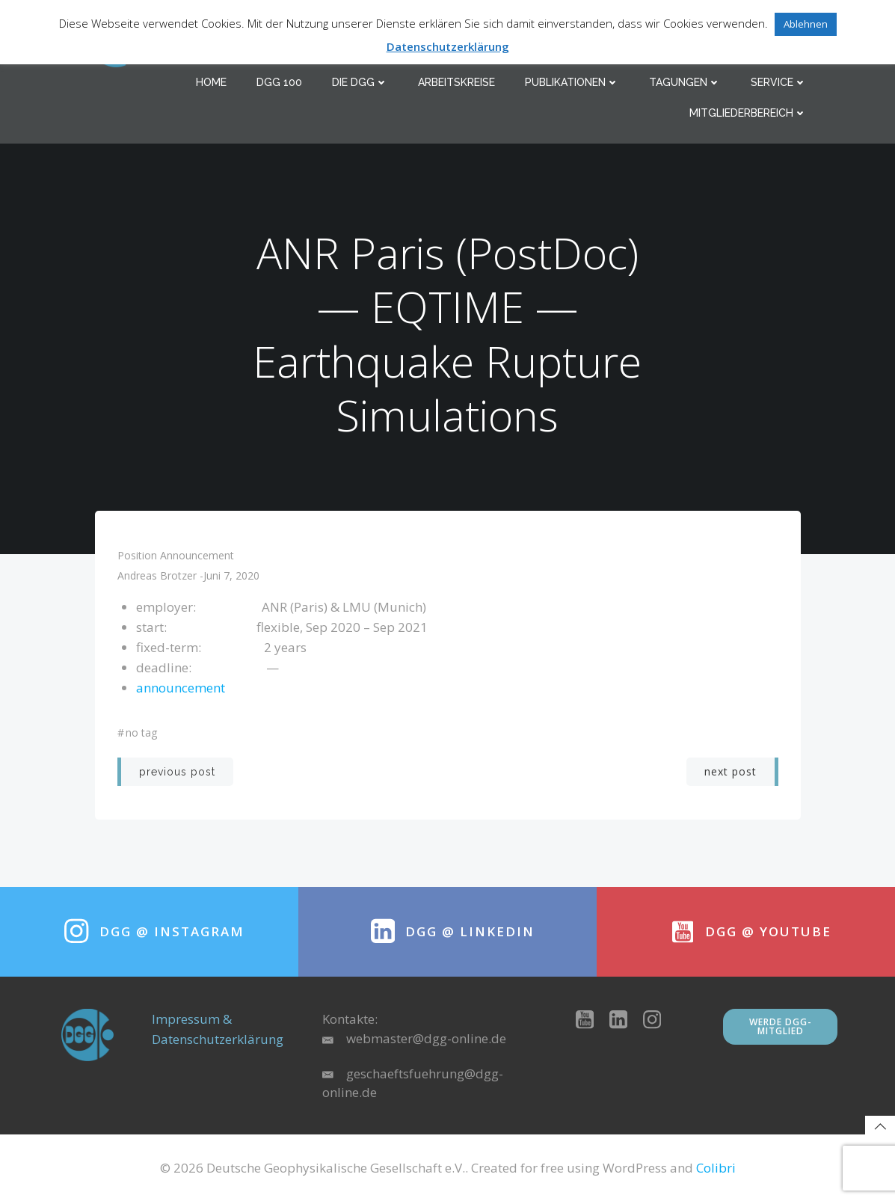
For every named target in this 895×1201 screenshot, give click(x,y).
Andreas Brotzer (157, 575)
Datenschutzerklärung (448, 46)
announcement (180, 687)
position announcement (175, 555)
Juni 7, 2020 (231, 575)
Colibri (716, 1167)
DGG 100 (279, 82)
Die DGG (360, 82)
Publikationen (572, 82)
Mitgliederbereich (748, 113)
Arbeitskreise (456, 82)
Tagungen (685, 82)
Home (211, 82)
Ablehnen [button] (806, 24)
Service (779, 82)
